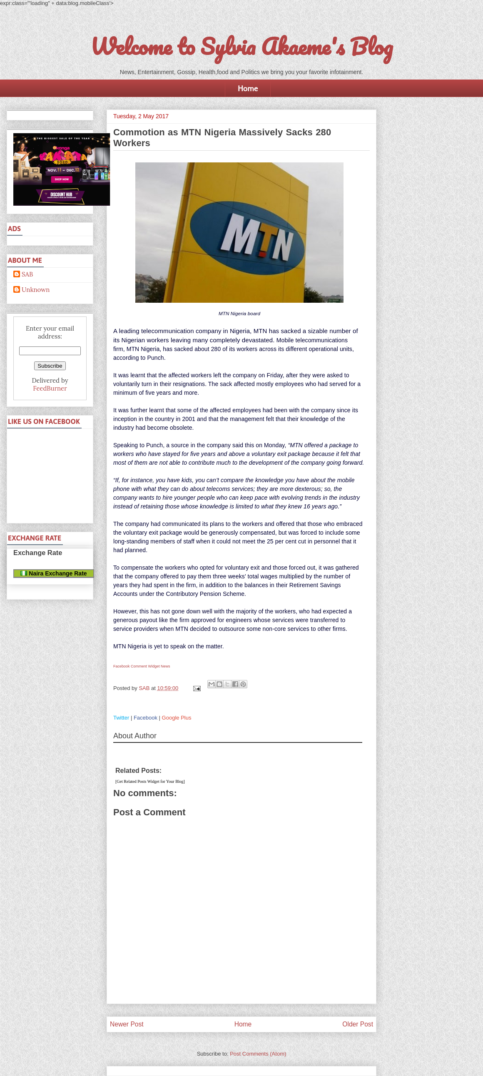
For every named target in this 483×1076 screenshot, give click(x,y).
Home (248, 88)
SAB (27, 274)
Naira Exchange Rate (53, 573)
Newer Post (127, 1024)
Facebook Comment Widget (136, 666)
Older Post (357, 1024)
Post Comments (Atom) (258, 1054)
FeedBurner (50, 388)
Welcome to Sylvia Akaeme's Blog (241, 46)
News (165, 666)
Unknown (36, 290)
